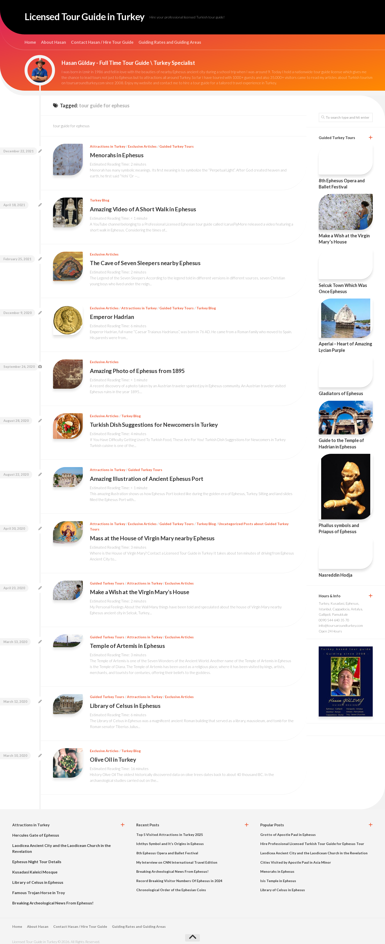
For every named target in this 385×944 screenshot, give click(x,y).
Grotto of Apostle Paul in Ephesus (288, 829)
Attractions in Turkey (107, 146)
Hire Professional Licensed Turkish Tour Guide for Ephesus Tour (312, 839)
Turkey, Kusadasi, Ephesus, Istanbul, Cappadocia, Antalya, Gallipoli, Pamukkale (341, 608)
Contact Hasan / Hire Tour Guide (102, 42)
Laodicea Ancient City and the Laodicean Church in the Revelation (314, 848)
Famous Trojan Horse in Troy (38, 887)
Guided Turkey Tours (176, 146)
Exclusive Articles (142, 146)
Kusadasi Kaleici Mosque (34, 866)
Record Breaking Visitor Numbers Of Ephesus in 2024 (179, 875)
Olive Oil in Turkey (113, 754)
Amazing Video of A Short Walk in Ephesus (144, 208)
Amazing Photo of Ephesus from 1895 (138, 368)
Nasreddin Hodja (335, 575)
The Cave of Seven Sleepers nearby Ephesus (146, 262)
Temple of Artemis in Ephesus (128, 641)
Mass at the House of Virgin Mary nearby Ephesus (154, 535)
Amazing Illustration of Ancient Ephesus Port (147, 475)
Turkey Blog (99, 200)
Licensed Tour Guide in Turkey (92, 17)
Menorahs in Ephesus (117, 154)
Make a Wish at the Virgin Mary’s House (141, 588)
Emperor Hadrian (112, 315)
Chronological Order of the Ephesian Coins (171, 885)
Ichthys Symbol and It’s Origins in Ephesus (170, 839)
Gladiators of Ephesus (341, 393)
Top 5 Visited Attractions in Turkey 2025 (169, 829)
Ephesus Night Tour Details (36, 856)
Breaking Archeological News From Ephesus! (53, 897)
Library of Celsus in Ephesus (125, 701)
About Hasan (53, 42)
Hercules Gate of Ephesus (35, 830)
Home (30, 42)
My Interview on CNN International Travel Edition (176, 857)
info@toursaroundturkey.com (341, 625)
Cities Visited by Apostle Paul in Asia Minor (295, 857)
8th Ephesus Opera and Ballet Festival (167, 848)
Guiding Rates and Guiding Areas (169, 42)
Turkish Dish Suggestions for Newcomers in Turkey (155, 422)
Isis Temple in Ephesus (278, 875)
